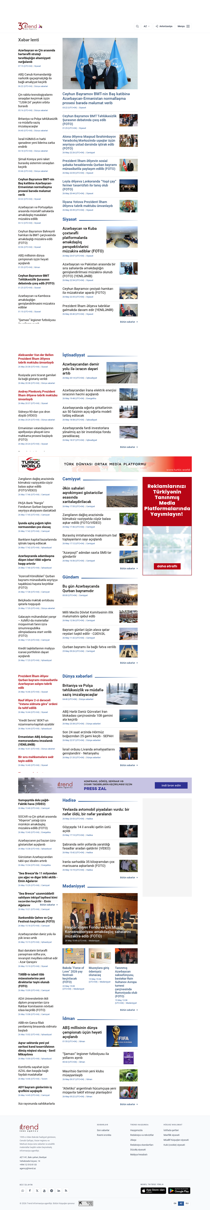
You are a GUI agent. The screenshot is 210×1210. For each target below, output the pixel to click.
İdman (69, 1018)
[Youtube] (44, 1191)
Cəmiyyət (72, 478)
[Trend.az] (30, 26)
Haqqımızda (136, 1130)
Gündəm (71, 577)
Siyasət (70, 219)
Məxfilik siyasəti (171, 1135)
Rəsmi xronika (104, 1135)
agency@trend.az (28, 1168)
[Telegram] (51, 1191)
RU (187, 1203)
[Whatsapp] (23, 1191)
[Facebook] (30, 1191)
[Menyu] (184, 26)
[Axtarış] (137, 26)
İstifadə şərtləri (171, 1130)
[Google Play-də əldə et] (179, 1190)
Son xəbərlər (103, 1130)
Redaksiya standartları (141, 1145)
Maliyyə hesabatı (138, 1154)
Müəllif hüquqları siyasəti (176, 1140)
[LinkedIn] (59, 1191)
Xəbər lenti (28, 39)
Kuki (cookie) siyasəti (174, 1145)
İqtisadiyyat (74, 355)
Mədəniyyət (74, 886)
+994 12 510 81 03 (28, 1164)
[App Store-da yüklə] (153, 1190)
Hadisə (69, 800)
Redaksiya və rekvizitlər (142, 1135)
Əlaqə (133, 1140)
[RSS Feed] (66, 1191)
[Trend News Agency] (29, 1128)
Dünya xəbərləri (77, 676)
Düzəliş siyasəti (138, 1149)
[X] (37, 1191)
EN (175, 1203)
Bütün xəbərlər (127, 322)
